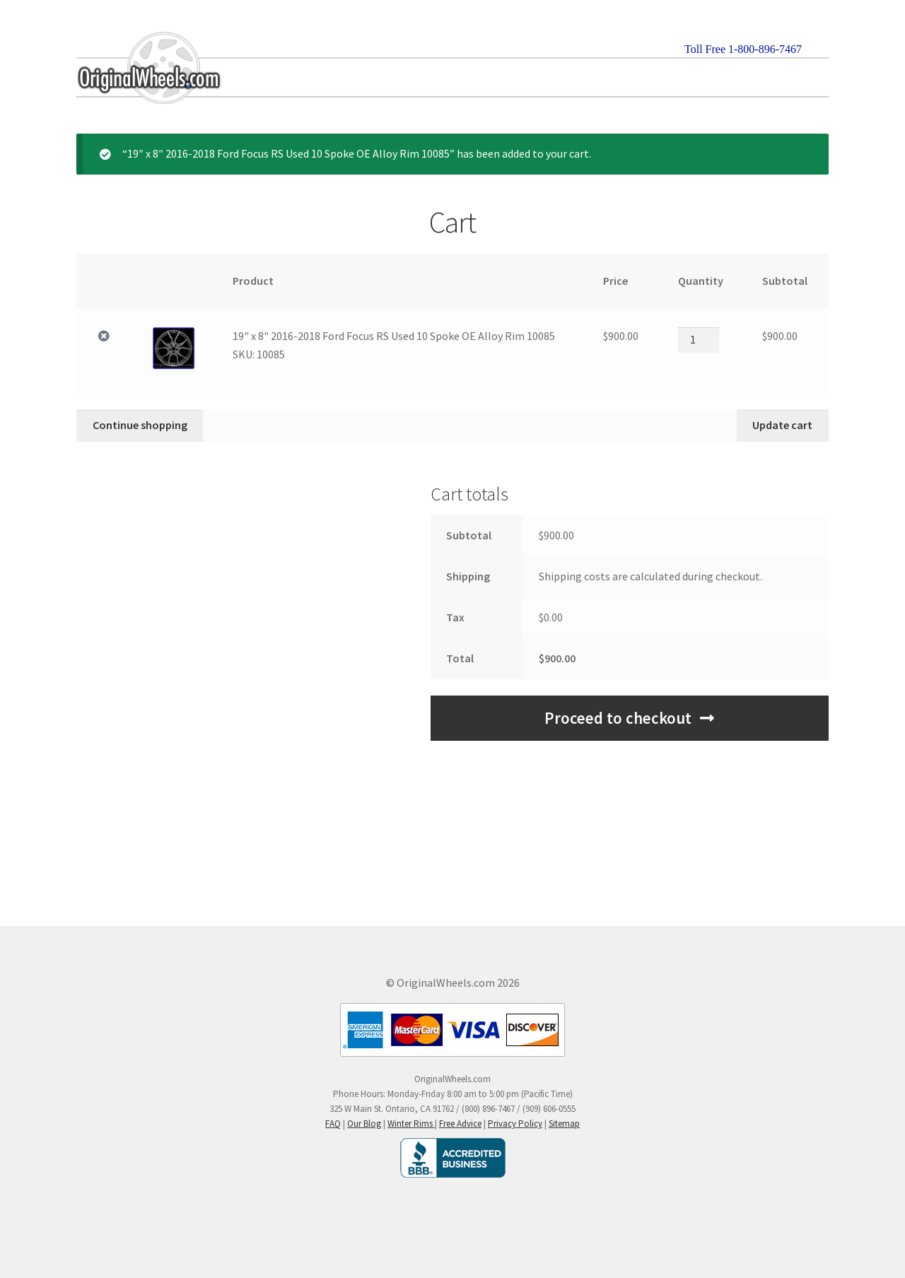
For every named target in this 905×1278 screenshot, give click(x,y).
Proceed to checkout (617, 718)
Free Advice (460, 1124)
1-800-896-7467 (765, 49)
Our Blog (364, 1124)
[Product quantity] (698, 340)
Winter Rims (411, 1124)
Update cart (782, 425)
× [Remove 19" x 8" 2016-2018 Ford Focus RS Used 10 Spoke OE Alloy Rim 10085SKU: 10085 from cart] (104, 336)
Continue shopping (140, 425)
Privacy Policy (515, 1124)
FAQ (333, 1124)
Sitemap (564, 1124)
